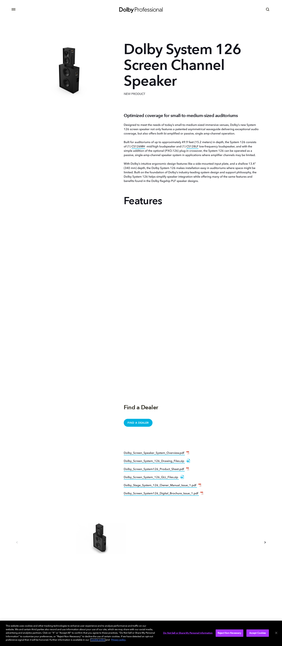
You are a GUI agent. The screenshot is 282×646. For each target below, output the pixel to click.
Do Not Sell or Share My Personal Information (188, 633)
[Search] (267, 9)
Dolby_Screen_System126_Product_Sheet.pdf (154, 469)
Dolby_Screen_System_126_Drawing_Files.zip (154, 461)
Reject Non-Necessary (229, 633)
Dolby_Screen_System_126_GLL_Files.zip (151, 477)
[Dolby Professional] (141, 9)
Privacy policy (118, 640)
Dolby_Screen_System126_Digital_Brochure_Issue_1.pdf (161, 493)
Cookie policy (98, 640)
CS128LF (192, 146)
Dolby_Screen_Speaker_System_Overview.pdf (154, 453)
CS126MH (138, 146)
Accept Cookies (257, 633)
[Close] (276, 633)
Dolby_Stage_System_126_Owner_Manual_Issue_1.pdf (160, 485)
